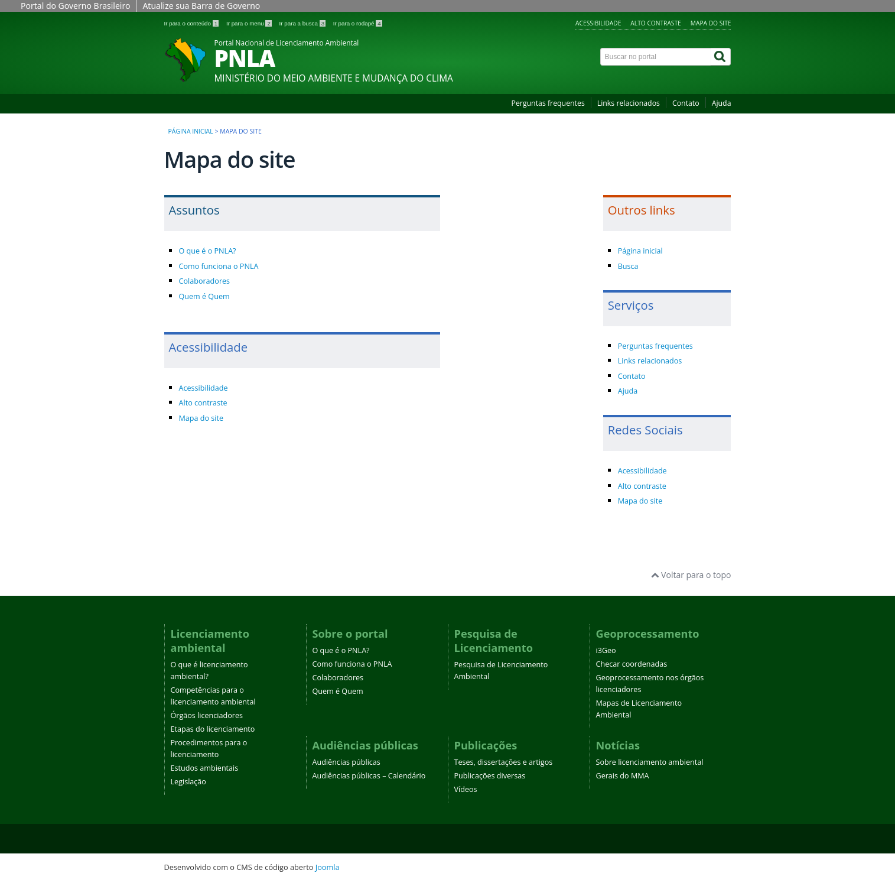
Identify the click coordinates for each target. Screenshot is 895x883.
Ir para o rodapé (357, 23)
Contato (685, 103)
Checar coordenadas (632, 664)
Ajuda (721, 103)
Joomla (327, 867)
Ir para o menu (250, 23)
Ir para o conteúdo (192, 23)
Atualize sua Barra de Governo (201, 5)
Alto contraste (655, 23)
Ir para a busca (303, 23)
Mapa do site (711, 23)
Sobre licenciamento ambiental (650, 762)
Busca (628, 266)
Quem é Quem (204, 296)
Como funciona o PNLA (219, 266)
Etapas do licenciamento (213, 729)
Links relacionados (628, 103)
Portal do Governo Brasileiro (75, 5)
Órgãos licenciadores (207, 715)
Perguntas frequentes (548, 103)
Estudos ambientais (205, 768)
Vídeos (465, 789)
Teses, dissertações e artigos (503, 762)
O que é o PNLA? (207, 251)
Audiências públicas (346, 762)
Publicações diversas (490, 776)
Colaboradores (204, 281)
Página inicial (190, 131)
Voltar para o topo (691, 574)
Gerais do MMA (622, 776)
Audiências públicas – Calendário (369, 776)
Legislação (188, 782)
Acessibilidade (598, 23)
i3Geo (606, 650)
